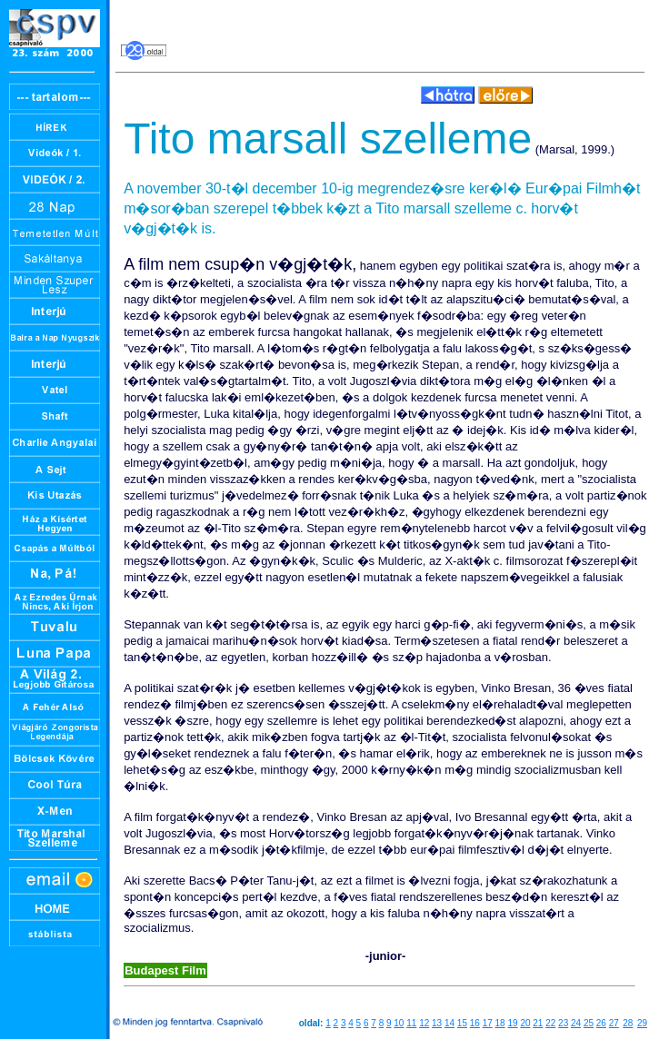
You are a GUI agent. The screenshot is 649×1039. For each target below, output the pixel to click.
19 (512, 1023)
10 (399, 1023)
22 (550, 1023)
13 (437, 1023)
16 (475, 1023)
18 (500, 1023)
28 (628, 1023)
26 (601, 1023)
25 (589, 1023)
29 (642, 1023)
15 (462, 1023)
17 (488, 1023)
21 (538, 1023)
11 (411, 1023)
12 (424, 1023)
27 (614, 1023)
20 (525, 1023)
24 (576, 1023)
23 (563, 1023)
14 (449, 1023)
